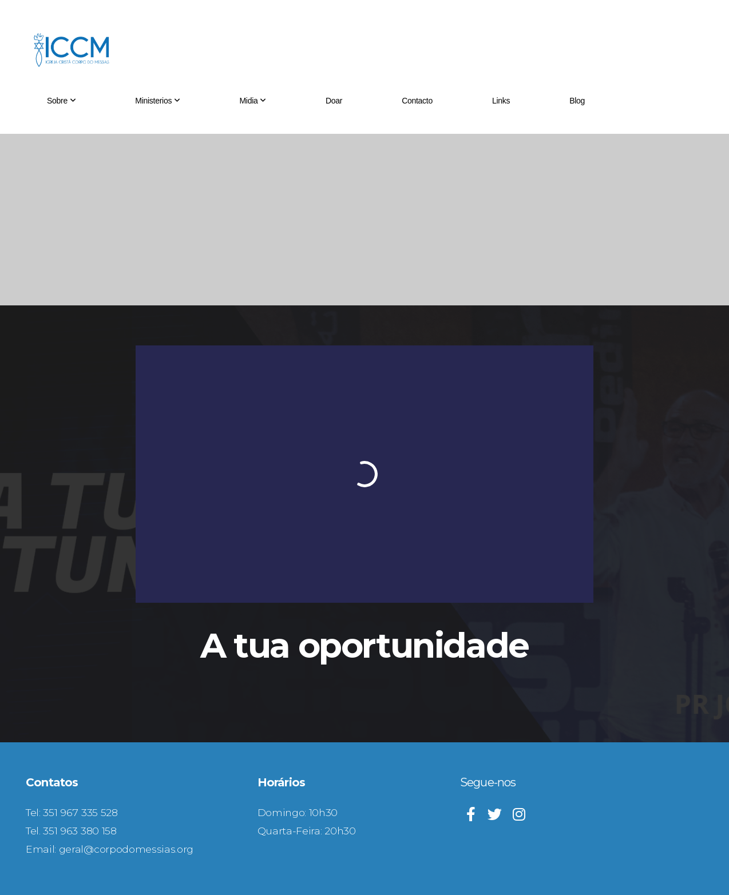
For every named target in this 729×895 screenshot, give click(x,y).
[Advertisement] (364, 220)
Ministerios (157, 100)
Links (501, 100)
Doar (334, 100)
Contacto (417, 100)
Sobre (61, 100)
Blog (577, 100)
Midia (252, 100)
